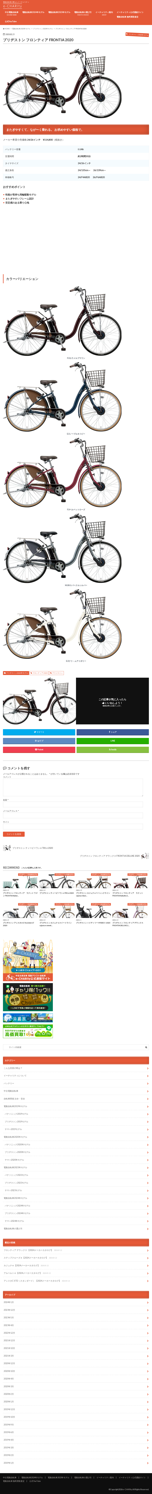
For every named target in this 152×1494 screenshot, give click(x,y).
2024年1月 (9, 1302)
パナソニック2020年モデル (17, 1144)
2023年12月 (9, 1310)
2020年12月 (9, 1363)
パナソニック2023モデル (16, 1175)
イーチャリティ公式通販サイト (130, 12)
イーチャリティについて (15, 1075)
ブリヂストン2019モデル (16, 1121)
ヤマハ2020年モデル (14, 1160)
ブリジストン (57, 673)
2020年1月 (9, 1401)
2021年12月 (9, 1340)
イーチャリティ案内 (104, 13)
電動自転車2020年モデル (15, 1137)
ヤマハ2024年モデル (14, 1221)
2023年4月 (9, 1325)
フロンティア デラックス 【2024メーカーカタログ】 (33, 1250)
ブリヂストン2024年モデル (17, 1213)
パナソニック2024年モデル (17, 1205)
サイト (6, 822)
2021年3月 (9, 1355)
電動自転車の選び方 (83, 13)
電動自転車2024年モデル (33, 12)
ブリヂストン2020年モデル (17, 673)
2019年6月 (9, 1432)
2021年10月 (9, 1348)
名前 (5, 800)
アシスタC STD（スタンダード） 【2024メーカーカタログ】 (37, 1280)
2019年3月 (9, 1447)
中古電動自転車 (11, 13)
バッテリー (9, 1083)
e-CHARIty (127, 1489)
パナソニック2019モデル (16, 1114)
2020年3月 (9, 1386)
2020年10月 (9, 1371)
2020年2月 (9, 1394)
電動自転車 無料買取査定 (127, 17)
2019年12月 (9, 1409)
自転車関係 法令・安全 (14, 1098)
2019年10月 (9, 1417)
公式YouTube (10, 21)
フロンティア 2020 (40, 673)
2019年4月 (9, 1440)
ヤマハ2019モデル (13, 1129)
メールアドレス (11, 811)
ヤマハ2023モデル (13, 1190)
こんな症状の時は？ (13, 1068)
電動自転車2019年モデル (15, 1106)
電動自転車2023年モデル (59, 12)
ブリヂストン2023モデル (16, 1182)
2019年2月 (9, 1455)
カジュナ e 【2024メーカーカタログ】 (26, 1265)
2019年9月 (9, 1424)
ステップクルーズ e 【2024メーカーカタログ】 (31, 1257)
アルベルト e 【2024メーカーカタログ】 (27, 1273)
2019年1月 (9, 1463)
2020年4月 (9, 1378)
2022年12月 (9, 1333)
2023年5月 (9, 1317)
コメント (7, 777)
